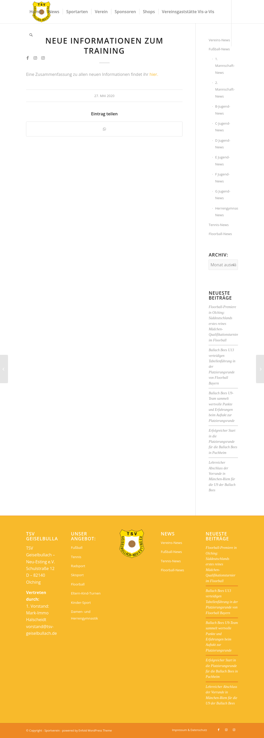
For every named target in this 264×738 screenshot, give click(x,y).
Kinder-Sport (81, 602)
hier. (154, 74)
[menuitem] (35, 11)
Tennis (76, 557)
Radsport (78, 566)
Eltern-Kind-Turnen (86, 593)
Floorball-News (220, 233)
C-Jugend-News (222, 126)
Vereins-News (171, 542)
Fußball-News (219, 49)
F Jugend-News (222, 177)
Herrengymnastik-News (226, 211)
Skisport (77, 575)
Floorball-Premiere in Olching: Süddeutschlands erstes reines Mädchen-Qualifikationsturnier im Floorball (223, 323)
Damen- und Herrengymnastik (84, 615)
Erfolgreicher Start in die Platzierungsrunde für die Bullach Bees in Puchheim (223, 442)
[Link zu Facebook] (27, 58)
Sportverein (52, 730)
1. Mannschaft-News (225, 66)
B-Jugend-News (222, 109)
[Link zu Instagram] (35, 58)
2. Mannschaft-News (225, 89)
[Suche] (31, 34)
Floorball (78, 584)
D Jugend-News (222, 143)
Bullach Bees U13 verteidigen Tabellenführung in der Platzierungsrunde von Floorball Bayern (222, 602)
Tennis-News (218, 224)
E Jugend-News (222, 160)
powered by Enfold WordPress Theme (87, 730)
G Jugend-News (222, 194)
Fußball (76, 547)
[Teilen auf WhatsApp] (104, 129)
